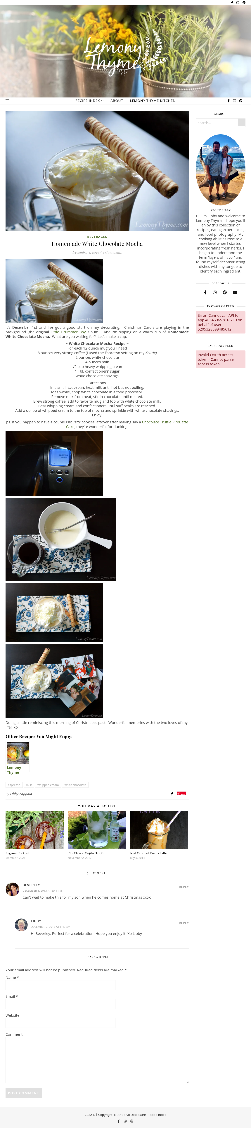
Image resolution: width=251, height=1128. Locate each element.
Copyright (105, 1115)
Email (12, 996)
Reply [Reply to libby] (184, 923)
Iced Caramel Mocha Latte (148, 853)
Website (12, 1015)
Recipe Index (87, 100)
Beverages (97, 237)
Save (182, 794)
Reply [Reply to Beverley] (184, 887)
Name (12, 977)
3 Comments (112, 252)
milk (29, 785)
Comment (14, 1034)
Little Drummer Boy (68, 331)
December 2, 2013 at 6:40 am (50, 926)
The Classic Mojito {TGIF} (85, 853)
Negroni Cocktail (17, 853)
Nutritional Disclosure (130, 1115)
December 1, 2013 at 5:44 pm (42, 890)
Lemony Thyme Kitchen (153, 100)
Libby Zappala (21, 794)
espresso (14, 785)
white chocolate (75, 785)
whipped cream (48, 785)
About (116, 100)
